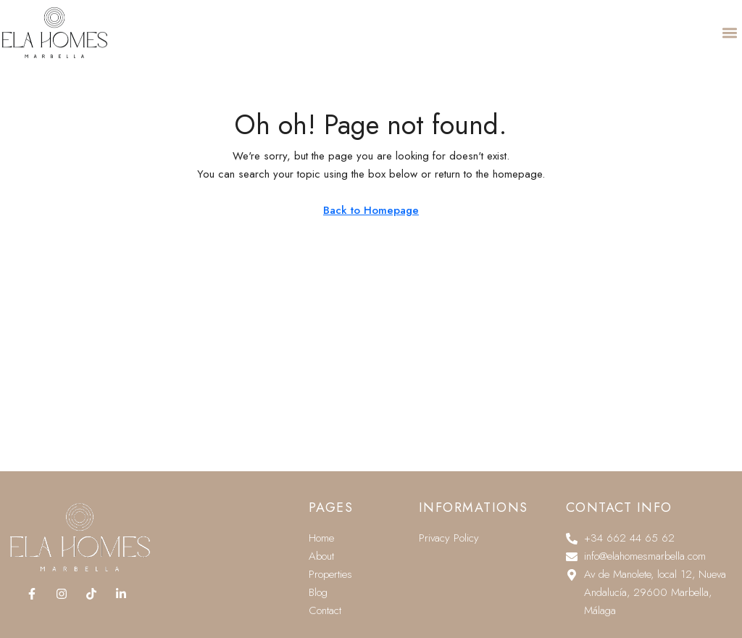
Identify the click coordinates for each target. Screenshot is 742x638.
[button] (730, 27)
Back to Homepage (371, 210)
